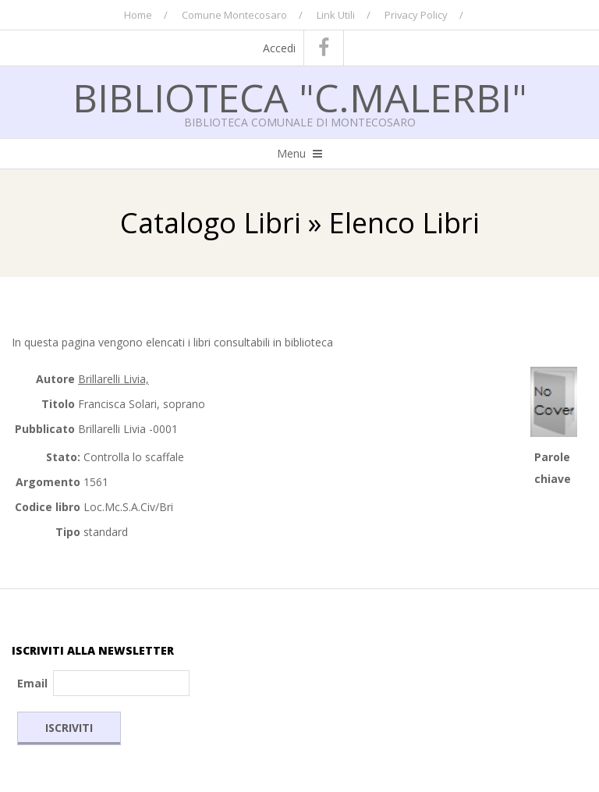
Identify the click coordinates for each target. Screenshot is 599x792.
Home (138, 15)
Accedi (279, 48)
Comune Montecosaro (234, 15)
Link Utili (336, 15)
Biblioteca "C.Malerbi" (300, 97)
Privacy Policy (416, 15)
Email (32, 683)
